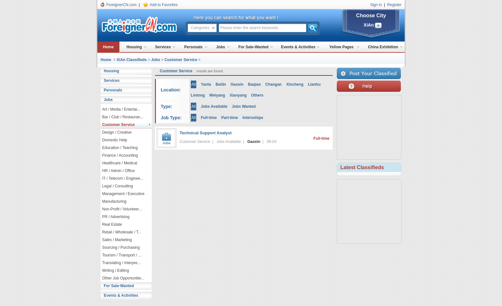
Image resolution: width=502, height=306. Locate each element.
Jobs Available (214, 106)
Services (163, 47)
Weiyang (217, 95)
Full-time (209, 117)
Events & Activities (298, 47)
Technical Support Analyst (206, 132)
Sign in (376, 5)
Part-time (229, 117)
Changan (273, 84)
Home (108, 47)
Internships (252, 117)
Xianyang (238, 95)
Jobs (220, 47)
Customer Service (181, 60)
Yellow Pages (341, 47)
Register (394, 5)
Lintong (198, 95)
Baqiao (254, 84)
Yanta (206, 84)
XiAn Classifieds (132, 60)
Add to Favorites (164, 5)
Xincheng (295, 84)
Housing (134, 47)
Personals (193, 47)
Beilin (220, 84)
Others (257, 95)
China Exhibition (383, 47)
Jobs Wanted (243, 106)
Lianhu (314, 84)
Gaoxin (237, 84)
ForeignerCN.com (121, 5)
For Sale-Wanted (253, 47)
